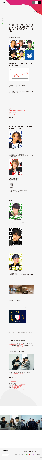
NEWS (36, 11)
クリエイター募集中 (34, 2)
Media (25, 2)
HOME (34, 11)
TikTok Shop (16, 2)
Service (13, 2)
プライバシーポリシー (37, 451)
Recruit (27, 2)
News (7, 2)
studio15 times (31, 451)
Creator (19, 2)
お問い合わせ (26, 451)
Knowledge (22, 2)
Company (11, 2)
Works (9, 2)
